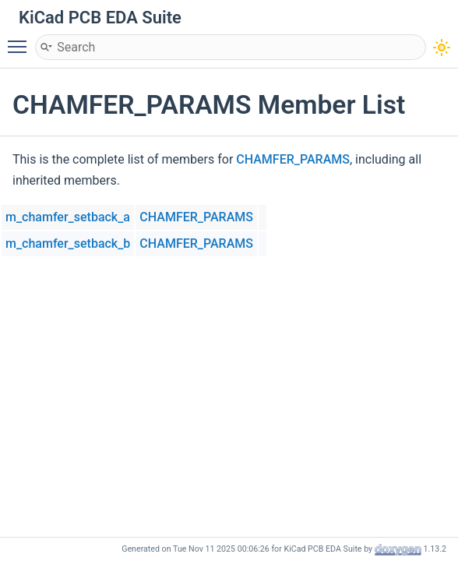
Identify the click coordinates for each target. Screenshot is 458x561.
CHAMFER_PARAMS (293, 159)
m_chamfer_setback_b (67, 243)
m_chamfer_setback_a (67, 217)
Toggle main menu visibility (21, 40)
